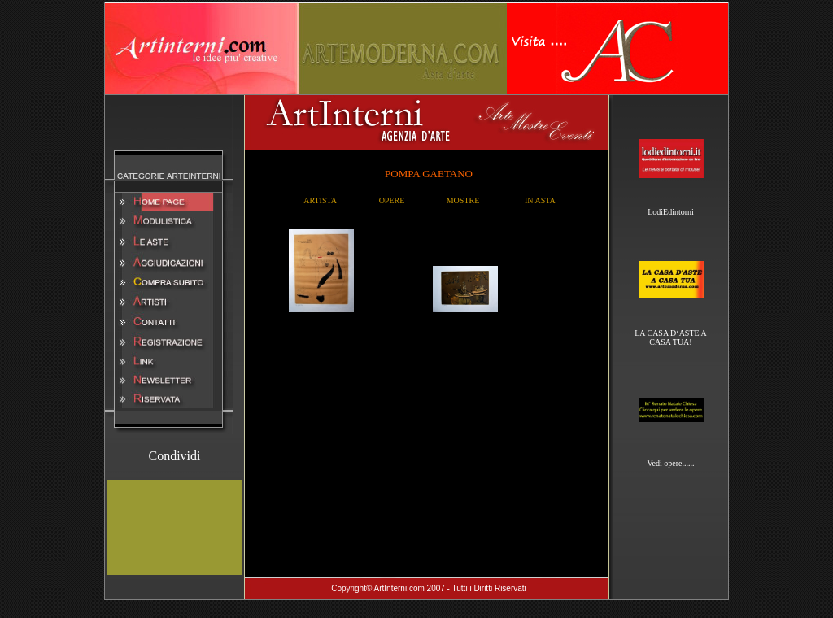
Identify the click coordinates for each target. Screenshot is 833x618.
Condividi (174, 456)
